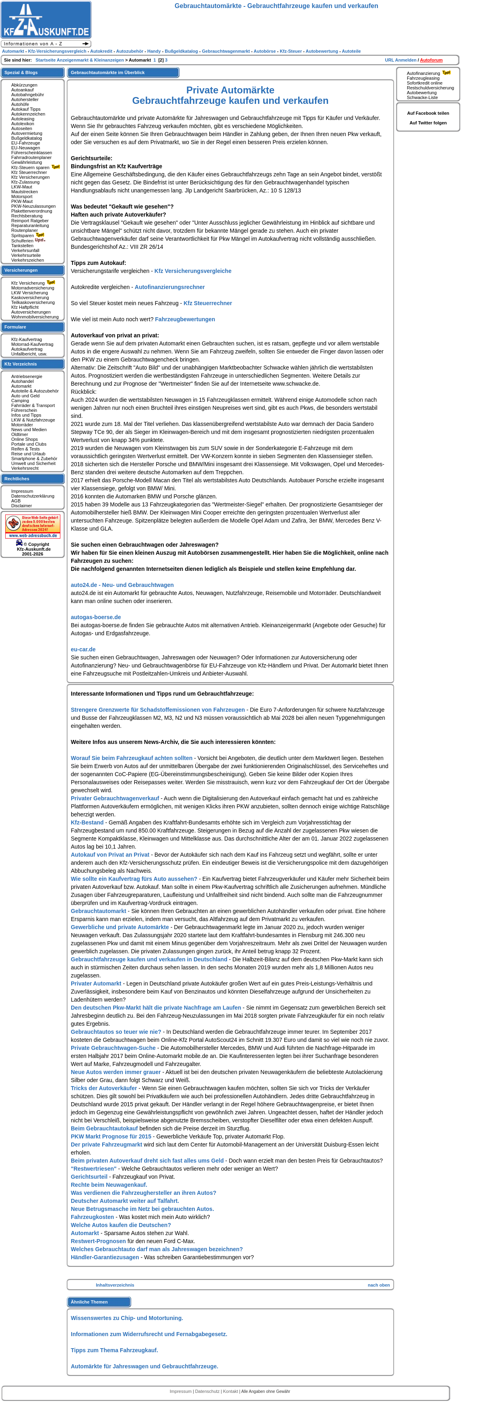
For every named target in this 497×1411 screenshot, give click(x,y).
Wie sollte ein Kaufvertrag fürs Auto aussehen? (135, 879)
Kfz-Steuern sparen (36, 167)
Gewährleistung (26, 162)
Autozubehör (130, 51)
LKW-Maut (21, 186)
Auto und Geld (25, 395)
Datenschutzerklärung (32, 496)
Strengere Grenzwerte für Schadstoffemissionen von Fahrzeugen (158, 710)
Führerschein (24, 410)
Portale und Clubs (28, 444)
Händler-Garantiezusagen (106, 1257)
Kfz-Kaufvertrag (26, 339)
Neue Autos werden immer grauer (116, 1072)
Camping (20, 400)
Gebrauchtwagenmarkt (226, 51)
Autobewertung (422, 92)
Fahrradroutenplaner (31, 157)
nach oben (379, 1285)
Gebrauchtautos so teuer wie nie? (117, 1032)
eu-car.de (83, 649)
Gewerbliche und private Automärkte (121, 927)
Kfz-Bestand (88, 822)
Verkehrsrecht (25, 468)
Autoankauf (22, 89)
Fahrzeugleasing (423, 78)
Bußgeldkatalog (26, 138)
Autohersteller (25, 99)
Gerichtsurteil (90, 1176)
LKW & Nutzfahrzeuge (33, 419)
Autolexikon (22, 123)
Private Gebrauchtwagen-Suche (114, 1048)
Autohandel (22, 381)
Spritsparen (28, 235)
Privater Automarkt (97, 983)
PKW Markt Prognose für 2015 (112, 1136)
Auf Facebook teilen (428, 113)
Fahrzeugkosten (93, 1217)
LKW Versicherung (29, 292)
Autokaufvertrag (27, 349)
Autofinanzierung (430, 73)
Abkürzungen (24, 85)
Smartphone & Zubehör (34, 458)
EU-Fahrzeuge (25, 142)
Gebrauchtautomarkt (99, 911)
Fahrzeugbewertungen (185, 319)
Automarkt (86, 1233)
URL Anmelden (401, 60)
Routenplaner (24, 230)
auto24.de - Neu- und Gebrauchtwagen (122, 585)
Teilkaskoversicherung (33, 302)
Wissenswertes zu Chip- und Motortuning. (127, 1318)
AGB (16, 500)
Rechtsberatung (27, 215)
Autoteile (351, 51)
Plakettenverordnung (31, 211)
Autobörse (265, 51)
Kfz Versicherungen (30, 177)
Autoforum (431, 60)
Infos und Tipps (26, 415)
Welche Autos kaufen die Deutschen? (121, 1225)
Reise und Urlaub (28, 453)
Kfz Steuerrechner (208, 303)
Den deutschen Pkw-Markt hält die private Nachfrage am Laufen (157, 1007)
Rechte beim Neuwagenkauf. (109, 1185)
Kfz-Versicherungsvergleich (58, 51)
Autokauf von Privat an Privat (111, 854)
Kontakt (231, 1391)
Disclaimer (21, 505)
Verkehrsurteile (26, 255)
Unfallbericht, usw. (29, 353)
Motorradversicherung (32, 287)
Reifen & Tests (25, 448)
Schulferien (28, 240)
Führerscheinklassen (31, 152)
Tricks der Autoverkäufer (104, 1088)
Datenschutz (208, 1391)
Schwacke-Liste (422, 97)
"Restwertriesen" (94, 1168)
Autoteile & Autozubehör (35, 390)
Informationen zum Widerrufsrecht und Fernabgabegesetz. (149, 1334)
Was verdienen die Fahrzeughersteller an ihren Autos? (144, 1193)
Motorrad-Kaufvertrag (32, 344)
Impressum (22, 491)
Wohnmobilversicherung (35, 316)
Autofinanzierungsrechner (170, 287)
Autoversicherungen (31, 312)
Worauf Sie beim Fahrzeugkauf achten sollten (132, 758)
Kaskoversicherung (30, 297)
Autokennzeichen (28, 114)
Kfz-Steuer (291, 51)
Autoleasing (23, 118)
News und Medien (29, 429)
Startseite (46, 60)
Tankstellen (22, 245)
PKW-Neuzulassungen (33, 206)
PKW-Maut (22, 201)
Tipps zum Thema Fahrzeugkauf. (114, 1350)
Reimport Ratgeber (30, 220)
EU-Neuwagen (25, 147)
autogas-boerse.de (96, 617)
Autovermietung (26, 133)
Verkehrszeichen (27, 260)
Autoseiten (21, 128)
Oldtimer (19, 434)
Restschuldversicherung (430, 87)
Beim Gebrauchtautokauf (105, 1128)
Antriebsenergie (26, 376)
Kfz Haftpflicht (25, 307)
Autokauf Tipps (26, 109)
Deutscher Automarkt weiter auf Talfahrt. (125, 1201)
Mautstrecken (24, 191)
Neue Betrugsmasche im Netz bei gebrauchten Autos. (142, 1209)
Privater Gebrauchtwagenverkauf (116, 798)
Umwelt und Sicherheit (33, 463)
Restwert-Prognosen (99, 1241)
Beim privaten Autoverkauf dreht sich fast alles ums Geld (148, 1160)
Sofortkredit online (425, 83)
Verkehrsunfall (25, 250)
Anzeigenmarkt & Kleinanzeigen (91, 60)
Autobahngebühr (27, 94)
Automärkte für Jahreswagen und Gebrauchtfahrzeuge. (144, 1366)
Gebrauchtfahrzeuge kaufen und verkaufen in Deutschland (150, 959)
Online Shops (24, 439)
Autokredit (101, 51)
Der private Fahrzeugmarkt (107, 1144)
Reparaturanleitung (30, 225)
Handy (154, 51)
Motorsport (22, 196)
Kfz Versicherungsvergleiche (193, 271)
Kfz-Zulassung (25, 182)
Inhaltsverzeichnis (115, 1285)
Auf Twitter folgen (428, 122)
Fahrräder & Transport (33, 405)
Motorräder (22, 424)
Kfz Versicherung (34, 283)
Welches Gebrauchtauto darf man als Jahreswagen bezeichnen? (157, 1249)
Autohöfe (20, 104)
